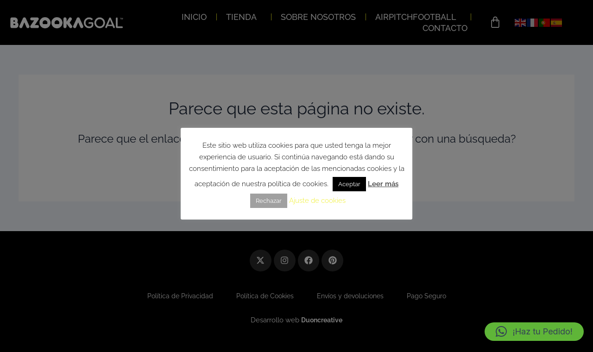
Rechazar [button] (269, 200)
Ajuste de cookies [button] (317, 200)
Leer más (383, 184)
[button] (534, 331)
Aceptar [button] (349, 184)
